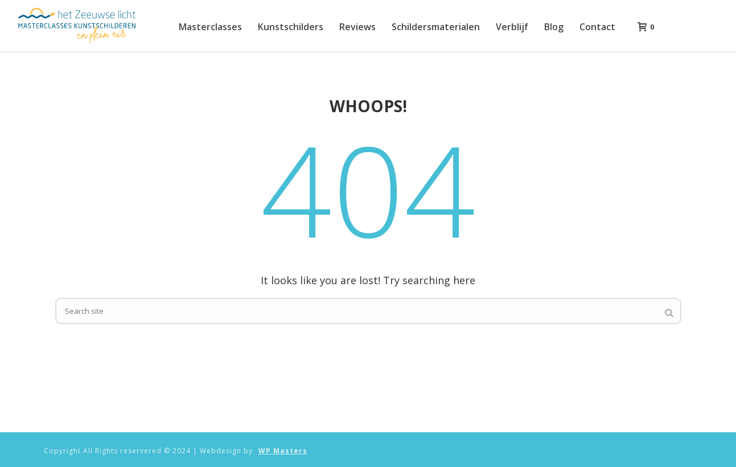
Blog (554, 27)
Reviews (357, 27)
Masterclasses (210, 27)
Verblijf (512, 27)
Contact (597, 27)
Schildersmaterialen (436, 27)
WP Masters (282, 451)
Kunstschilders (290, 27)
